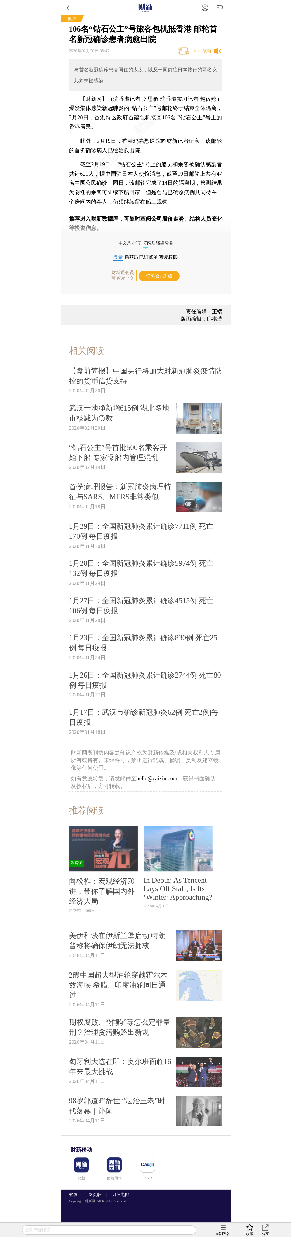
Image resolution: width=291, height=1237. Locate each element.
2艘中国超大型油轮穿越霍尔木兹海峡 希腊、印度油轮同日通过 (118, 985)
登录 (118, 257)
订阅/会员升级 (159, 276)
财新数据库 (104, 219)
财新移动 (81, 1150)
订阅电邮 (118, 1194)
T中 (196, 51)
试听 (207, 51)
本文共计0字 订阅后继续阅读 (145, 243)
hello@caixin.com (157, 778)
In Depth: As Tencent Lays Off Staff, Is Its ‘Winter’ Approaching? (178, 888)
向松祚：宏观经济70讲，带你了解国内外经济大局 (102, 891)
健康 (72, 18)
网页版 (95, 1194)
